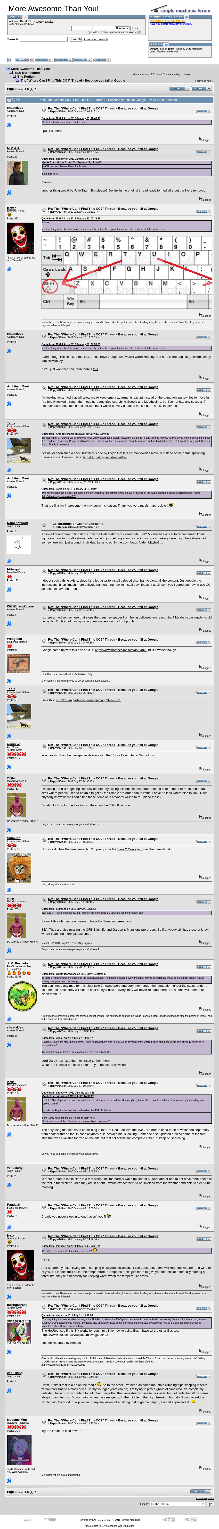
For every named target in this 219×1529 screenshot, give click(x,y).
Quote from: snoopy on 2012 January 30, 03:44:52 (70, 159)
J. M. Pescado (17, 963)
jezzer (11, 208)
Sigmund (14, 838)
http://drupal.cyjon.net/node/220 (105, 457)
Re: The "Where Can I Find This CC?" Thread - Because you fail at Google (103, 108)
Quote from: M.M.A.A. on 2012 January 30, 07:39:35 (70, 218)
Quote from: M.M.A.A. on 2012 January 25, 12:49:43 (70, 118)
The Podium (26, 76)
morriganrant (17, 1305)
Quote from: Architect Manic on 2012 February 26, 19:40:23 (75, 434)
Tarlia (11, 423)
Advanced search (95, 39)
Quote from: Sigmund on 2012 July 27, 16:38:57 (68, 909)
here (58, 131)
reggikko (13, 744)
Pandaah (13, 1204)
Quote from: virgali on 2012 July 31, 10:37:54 (67, 1315)
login (38, 21)
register (49, 21)
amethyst (172, 51)
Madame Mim (17, 1419)
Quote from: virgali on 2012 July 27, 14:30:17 (67, 1038)
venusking (15, 1168)
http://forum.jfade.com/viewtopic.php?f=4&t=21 (88, 700)
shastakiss (15, 107)
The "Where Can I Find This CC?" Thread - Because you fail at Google (73, 80)
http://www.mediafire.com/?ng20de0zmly (63, 1364)
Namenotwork (17, 523)
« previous (200, 81)
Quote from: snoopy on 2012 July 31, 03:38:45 (67, 1092)
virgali (11, 777)
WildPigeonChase (20, 606)
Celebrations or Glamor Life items (78, 524)
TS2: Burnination (27, 73)
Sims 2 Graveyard (130, 849)
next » (210, 81)
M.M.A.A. (13, 148)
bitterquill (14, 569)
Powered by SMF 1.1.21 (92, 1520)
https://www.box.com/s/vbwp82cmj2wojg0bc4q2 (74, 1335)
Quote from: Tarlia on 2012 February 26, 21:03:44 (69, 489)
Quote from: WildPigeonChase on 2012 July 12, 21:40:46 (73, 974)
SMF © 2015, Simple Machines (123, 1520)
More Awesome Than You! (30, 69)
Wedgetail (14, 639)
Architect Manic (19, 386)
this (95, 369)
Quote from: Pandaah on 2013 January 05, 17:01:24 (70, 1246)
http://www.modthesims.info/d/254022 (121, 650)
